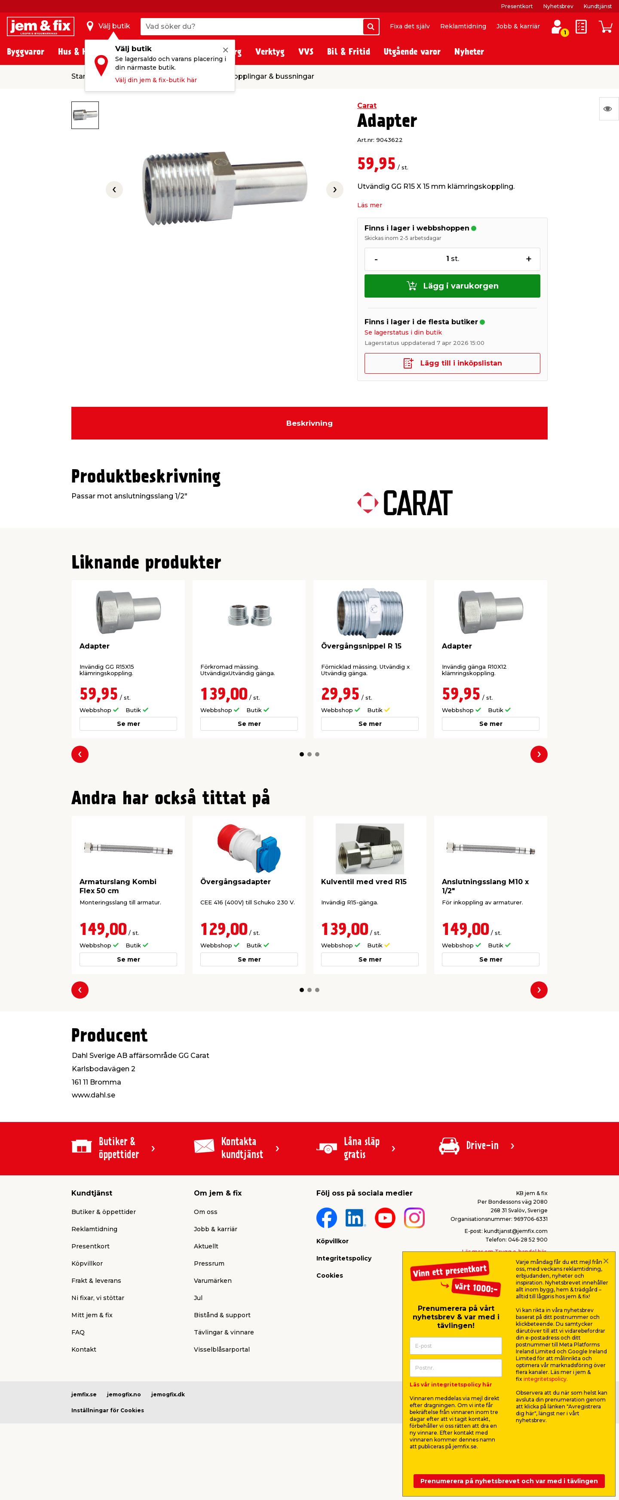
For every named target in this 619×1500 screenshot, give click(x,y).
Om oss (206, 1212)
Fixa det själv (410, 26)
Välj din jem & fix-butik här (156, 80)
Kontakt (83, 1349)
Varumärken (213, 1281)
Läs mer (369, 205)
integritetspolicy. (546, 1379)
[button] (302, 754)
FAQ (78, 1332)
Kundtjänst (598, 6)
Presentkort (517, 6)
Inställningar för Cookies (107, 1410)
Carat (367, 105)
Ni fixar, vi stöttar (97, 1298)
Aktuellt (206, 1246)
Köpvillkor (87, 1263)
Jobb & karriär (518, 26)
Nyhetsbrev (558, 6)
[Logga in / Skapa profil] (557, 27)
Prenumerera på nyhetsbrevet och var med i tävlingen (509, 1481)
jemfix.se (84, 1394)
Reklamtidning (463, 26)
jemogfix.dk (168, 1394)
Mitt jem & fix (92, 1315)
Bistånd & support (222, 1315)
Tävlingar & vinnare (224, 1332)
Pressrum (209, 1263)
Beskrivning (309, 423)
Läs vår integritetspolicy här (451, 1384)
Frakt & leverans (96, 1281)
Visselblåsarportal (222, 1349)
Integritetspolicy (343, 1258)
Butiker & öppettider (103, 1212)
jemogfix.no (124, 1394)
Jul (198, 1298)
